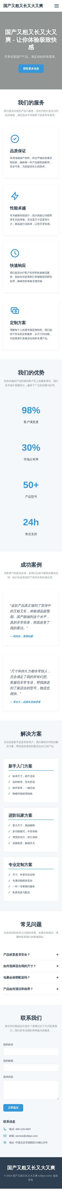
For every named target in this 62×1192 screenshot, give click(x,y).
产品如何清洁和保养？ (18, 989)
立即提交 (13, 1111)
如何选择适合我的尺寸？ (19, 966)
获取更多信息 (31, 68)
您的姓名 (8, 1044)
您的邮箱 (8, 1060)
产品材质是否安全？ (16, 954)
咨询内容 (8, 1076)
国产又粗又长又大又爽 (23, 5)
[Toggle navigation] (57, 5)
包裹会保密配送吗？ (16, 977)
